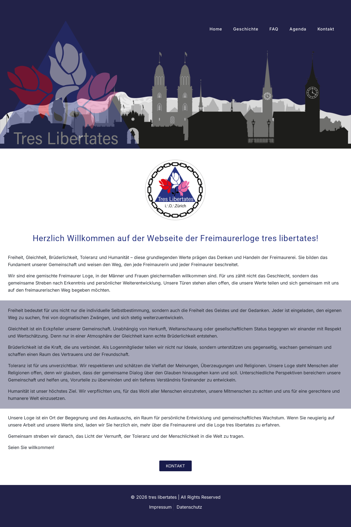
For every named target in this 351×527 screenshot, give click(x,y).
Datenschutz (189, 507)
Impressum (160, 507)
